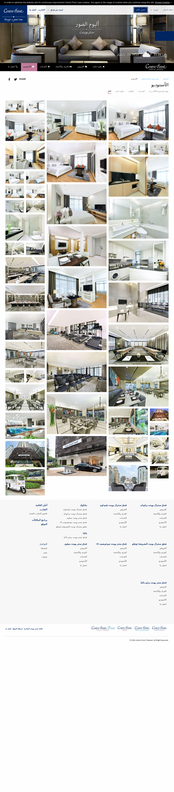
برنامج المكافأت (39, 520)
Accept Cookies (162, 2)
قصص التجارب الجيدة (38, 513)
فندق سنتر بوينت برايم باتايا (75, 537)
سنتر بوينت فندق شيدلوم (150, 79)
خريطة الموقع (18, 629)
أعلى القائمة (41, 505)
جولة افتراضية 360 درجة (159, 91)
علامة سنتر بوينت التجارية (33, 629)
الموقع (44, 524)
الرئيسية (166, 79)
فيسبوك (44, 548)
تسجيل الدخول (168, 10)
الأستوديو (123, 522)
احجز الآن (140, 10)
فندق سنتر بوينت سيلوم (77, 518)
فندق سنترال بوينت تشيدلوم (75, 509)
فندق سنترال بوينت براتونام (75, 514)
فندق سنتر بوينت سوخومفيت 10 (73, 522)
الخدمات (141, 91)
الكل (109, 91)
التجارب (41, 10)
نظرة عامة (120, 91)
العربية (155, 10)
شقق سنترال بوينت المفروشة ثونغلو (71, 527)
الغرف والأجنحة (120, 514)
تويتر (45, 552)
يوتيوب (44, 557)
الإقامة (131, 91)
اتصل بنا (32, 10)
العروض (123, 509)
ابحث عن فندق (55, 10)
